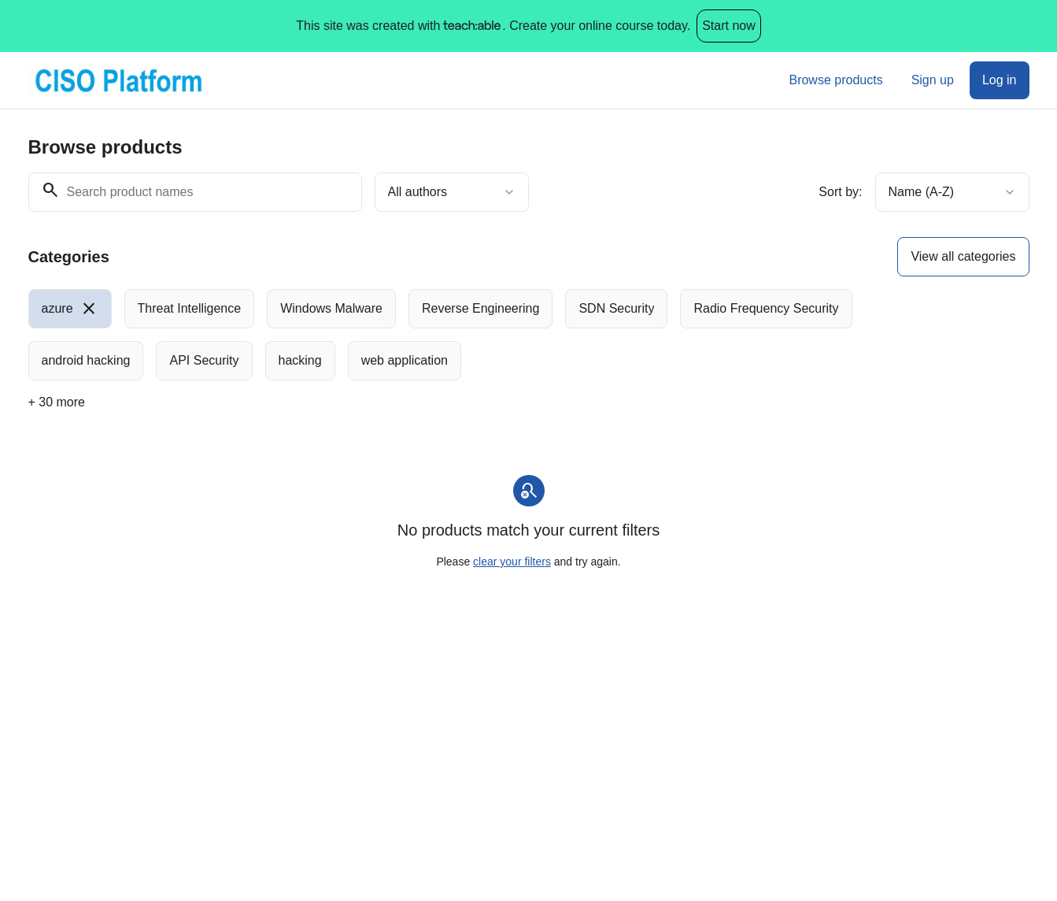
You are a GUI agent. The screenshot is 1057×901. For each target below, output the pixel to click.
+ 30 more (56, 402)
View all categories (963, 256)
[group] (464, 334)
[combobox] (452, 192)
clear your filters (512, 561)
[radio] (70, 308)
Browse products (835, 80)
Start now (729, 25)
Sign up (932, 80)
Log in (999, 80)
